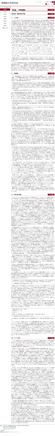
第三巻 (5, 16)
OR (50, 1)
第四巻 (5, 18)
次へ (52, 4)
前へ (48, 4)
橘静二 (36, 39)
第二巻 (3, 7)
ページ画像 (51, 9)
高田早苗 (52, 136)
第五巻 (5, 21)
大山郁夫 (43, 297)
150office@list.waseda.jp (9, 429)
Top (0, 7)
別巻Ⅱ (5, 25)
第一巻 (5, 11)
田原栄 (20, 58)
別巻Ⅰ (5, 23)
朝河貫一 (13, 384)
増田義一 (39, 20)
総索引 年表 (5, 27)
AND (48, 1)
